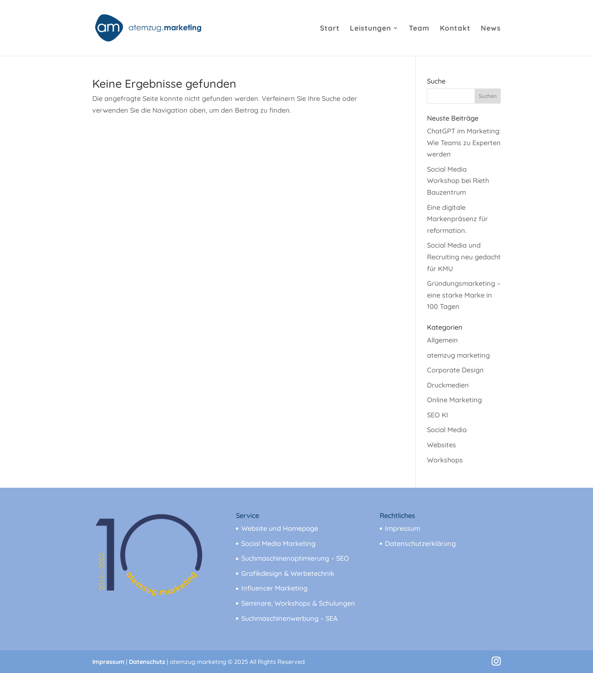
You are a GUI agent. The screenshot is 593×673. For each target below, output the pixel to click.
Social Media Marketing (278, 543)
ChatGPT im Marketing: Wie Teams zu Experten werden (464, 142)
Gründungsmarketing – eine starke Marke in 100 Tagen (463, 295)
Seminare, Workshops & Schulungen (298, 603)
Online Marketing (454, 399)
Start (330, 29)
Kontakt (455, 29)
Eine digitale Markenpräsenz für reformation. (457, 219)
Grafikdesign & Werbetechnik (287, 573)
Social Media (447, 429)
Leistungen (370, 29)
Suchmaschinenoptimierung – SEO (295, 558)
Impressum (402, 528)
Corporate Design (455, 370)
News (491, 29)
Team (419, 29)
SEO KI (437, 415)
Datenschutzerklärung (420, 543)
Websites (441, 444)
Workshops (445, 460)
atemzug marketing (458, 355)
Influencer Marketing (274, 588)
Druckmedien (448, 385)
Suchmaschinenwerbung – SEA (289, 618)
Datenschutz (147, 661)
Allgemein (442, 340)
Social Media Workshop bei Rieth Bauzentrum (458, 181)
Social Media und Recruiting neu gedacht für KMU (464, 257)
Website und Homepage (279, 528)
